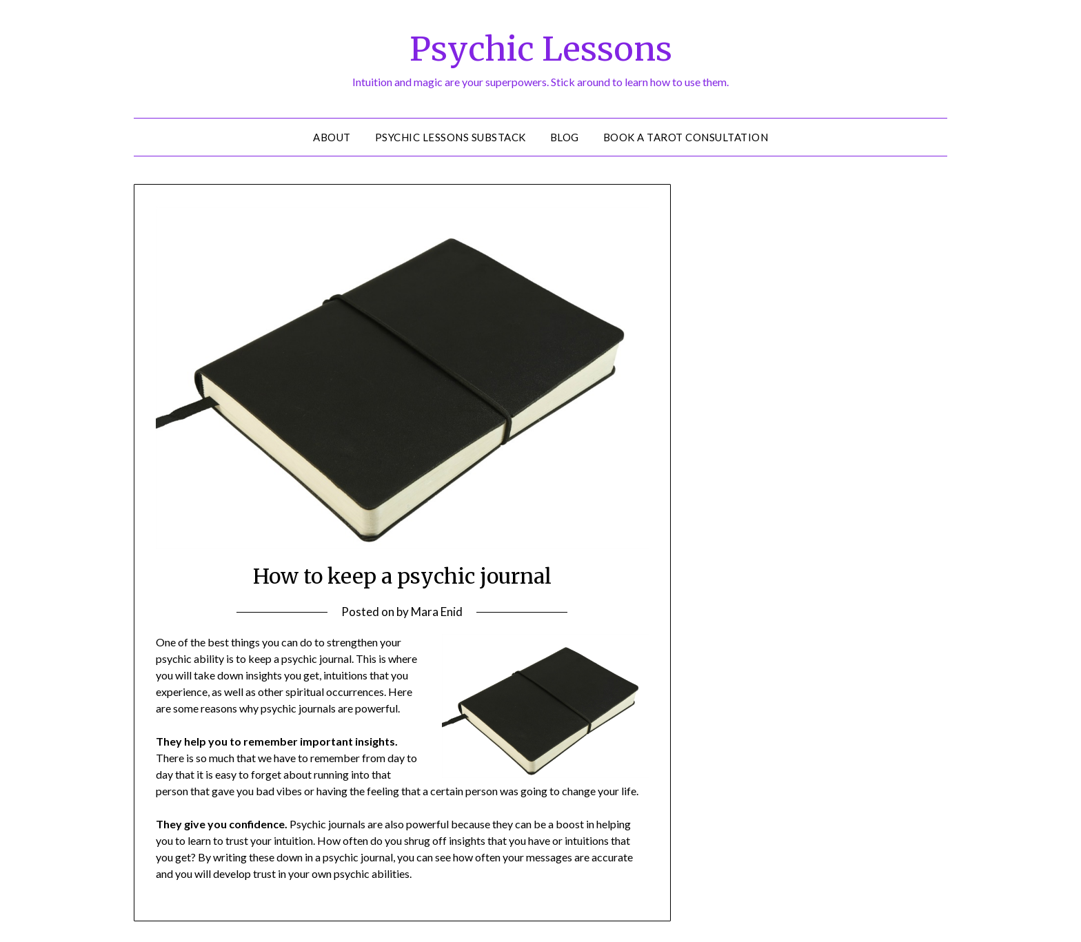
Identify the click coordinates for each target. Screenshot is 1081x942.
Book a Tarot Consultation (686, 137)
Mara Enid (437, 611)
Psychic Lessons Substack (450, 137)
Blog (564, 137)
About (332, 137)
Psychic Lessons (541, 49)
